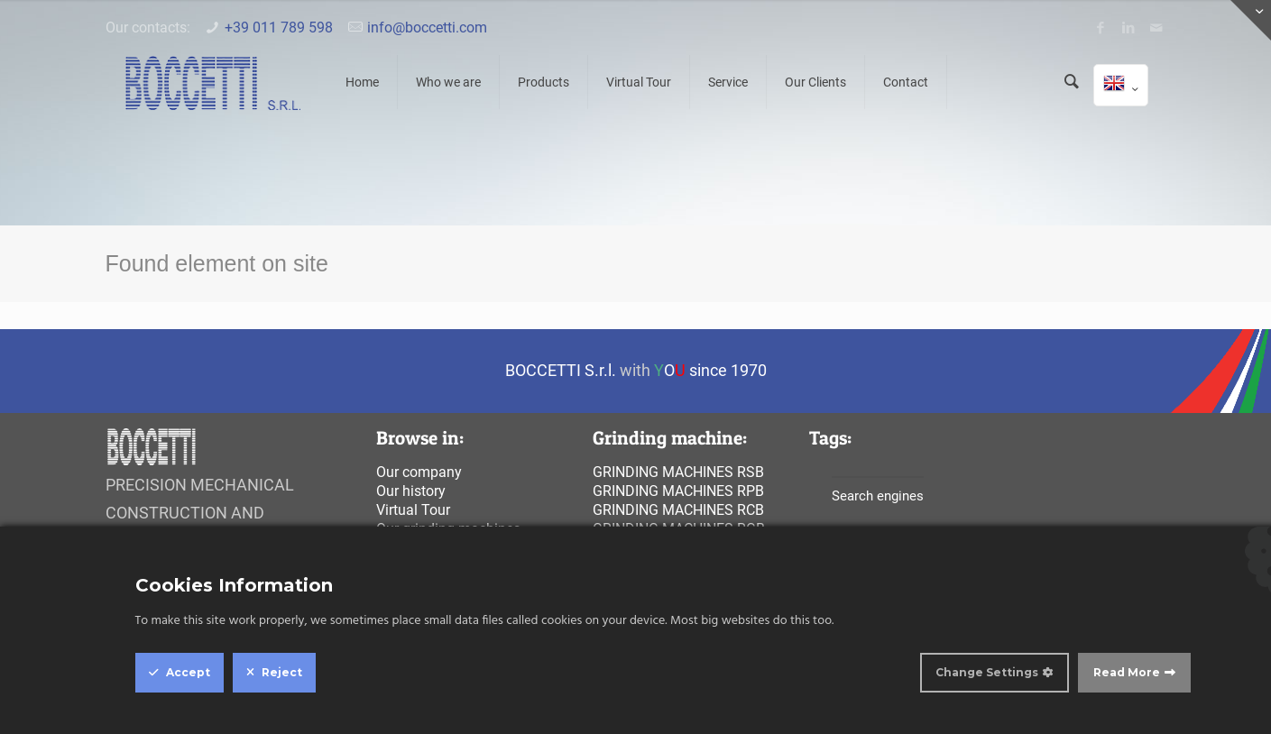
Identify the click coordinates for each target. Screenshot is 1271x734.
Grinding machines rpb (678, 491)
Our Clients (815, 82)
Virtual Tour (638, 82)
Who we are (448, 82)
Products (543, 82)
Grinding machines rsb (678, 472)
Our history (411, 491)
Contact (905, 82)
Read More (1126, 672)
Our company (419, 472)
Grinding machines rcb (678, 509)
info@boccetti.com (427, 27)
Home (362, 82)
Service (728, 82)
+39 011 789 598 (279, 27)
